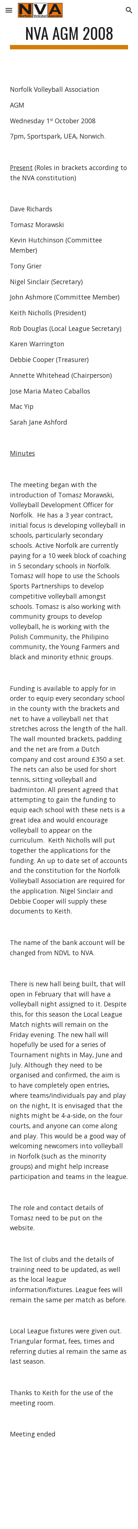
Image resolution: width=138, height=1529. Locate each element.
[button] (9, 10)
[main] (69, 36)
